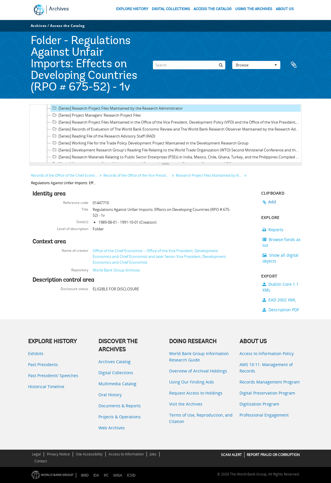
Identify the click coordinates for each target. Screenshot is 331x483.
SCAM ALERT (231, 454)
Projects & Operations (119, 416)
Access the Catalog (67, 25)
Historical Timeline (46, 386)
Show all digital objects (280, 258)
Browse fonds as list (281, 242)
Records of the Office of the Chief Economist (65, 175)
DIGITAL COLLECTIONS (171, 9)
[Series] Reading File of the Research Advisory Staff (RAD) (103, 136)
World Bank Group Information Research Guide (199, 357)
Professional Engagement (264, 415)
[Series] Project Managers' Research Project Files (96, 115)
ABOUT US (285, 9)
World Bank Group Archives (116, 270)
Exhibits (35, 353)
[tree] (165, 134)
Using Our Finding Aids (191, 382)
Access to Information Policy (266, 353)
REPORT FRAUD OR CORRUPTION (273, 454)
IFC (106, 475)
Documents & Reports (119, 405)
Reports (273, 229)
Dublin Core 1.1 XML (280, 287)
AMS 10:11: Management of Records (266, 368)
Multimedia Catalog (117, 383)
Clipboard (294, 65)
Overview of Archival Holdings (198, 371)
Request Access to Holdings (195, 393)
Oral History (110, 394)
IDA (96, 475)
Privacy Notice (58, 454)
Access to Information (126, 454)
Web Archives (111, 427)
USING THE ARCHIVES (253, 9)
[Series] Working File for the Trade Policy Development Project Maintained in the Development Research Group (149, 143)
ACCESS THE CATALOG (212, 9)
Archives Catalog (114, 361)
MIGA (117, 475)
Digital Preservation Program (267, 393)
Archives (59, 9)
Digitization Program (259, 404)
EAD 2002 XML (279, 300)
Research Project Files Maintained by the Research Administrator (210, 175)
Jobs (153, 454)
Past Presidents (43, 364)
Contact (40, 461)
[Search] (189, 65)
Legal (36, 454)
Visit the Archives (185, 404)
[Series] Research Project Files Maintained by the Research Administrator (117, 108)
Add (272, 202)
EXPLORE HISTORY (132, 9)
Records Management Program (269, 382)
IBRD (85, 475)
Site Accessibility (89, 454)
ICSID (131, 475)
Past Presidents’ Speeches (53, 375)
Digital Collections (115, 372)
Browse (256, 65)
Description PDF (280, 309)
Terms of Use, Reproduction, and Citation (201, 418)
